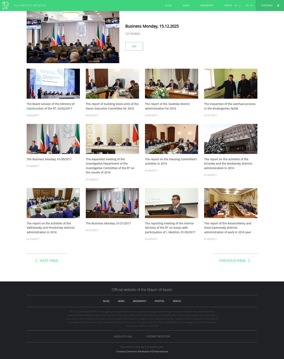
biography (207, 5)
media (228, 5)
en (247, 5)
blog (168, 5)
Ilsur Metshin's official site (30, 5)
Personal (267, 5)
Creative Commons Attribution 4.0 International (142, 351)
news (186, 5)
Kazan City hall (123, 336)
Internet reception (158, 336)
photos (159, 301)
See (134, 46)
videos (177, 301)
